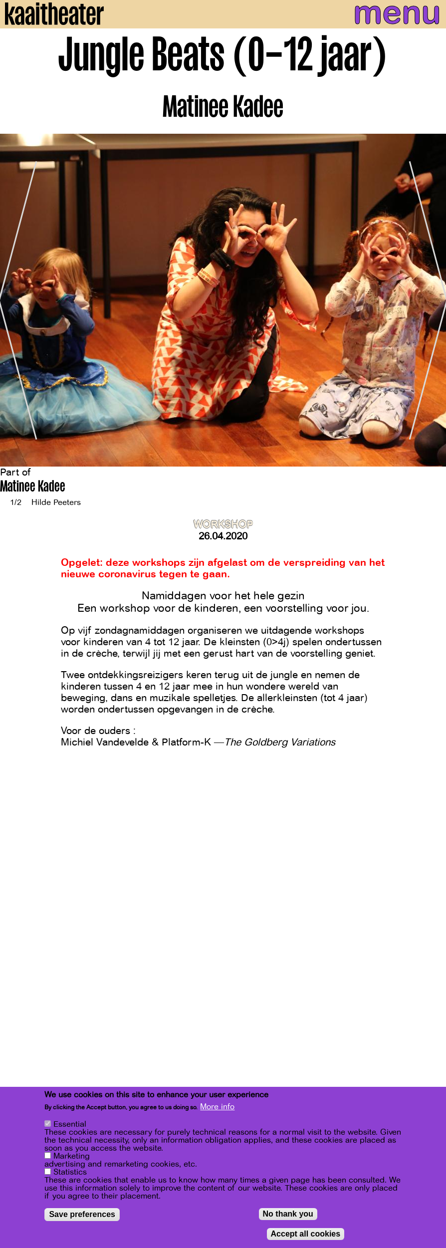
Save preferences (82, 1214)
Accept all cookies (306, 1234)
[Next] (431, 300)
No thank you (288, 1214)
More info (217, 1107)
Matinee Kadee (32, 488)
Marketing (71, 1156)
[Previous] (15, 300)
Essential (69, 1124)
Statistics (70, 1172)
